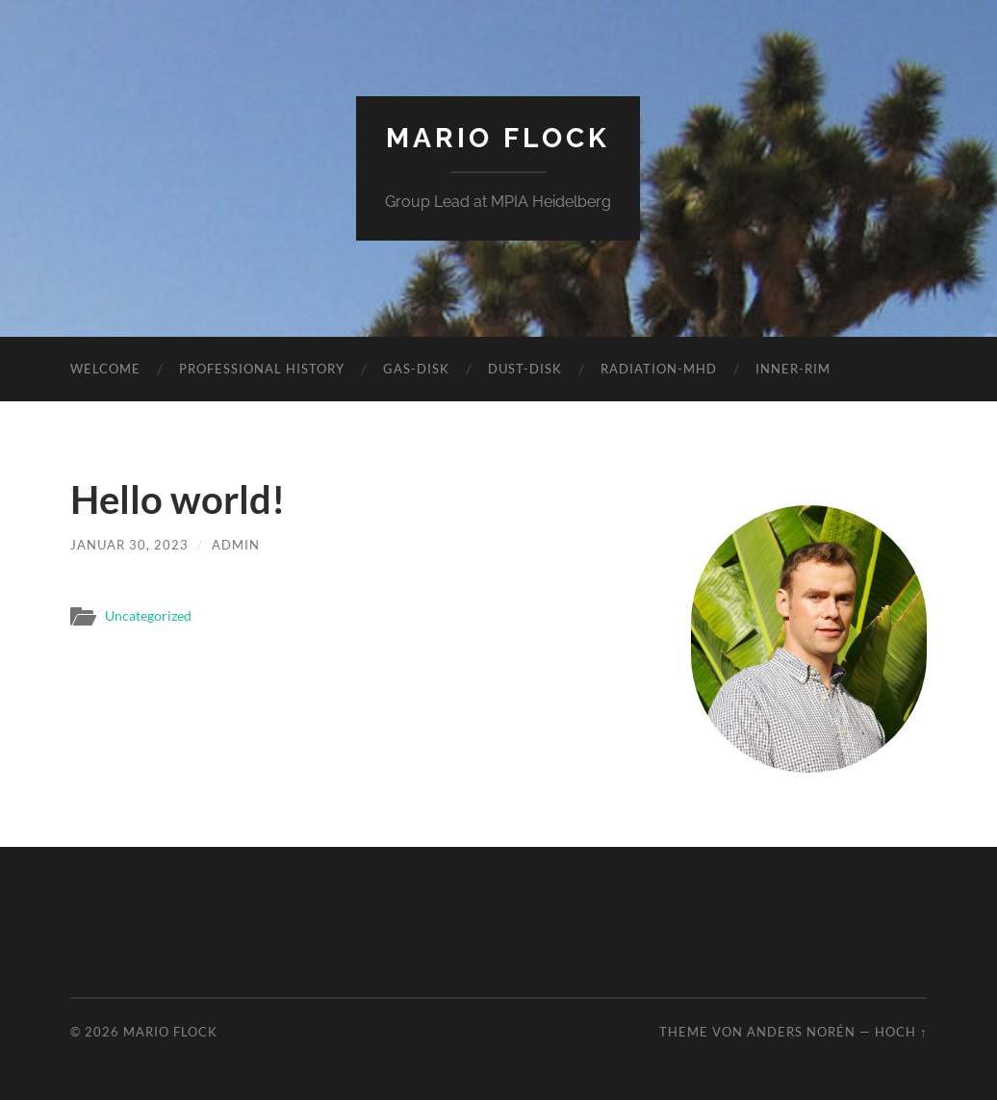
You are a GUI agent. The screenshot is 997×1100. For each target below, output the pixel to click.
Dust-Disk (525, 368)
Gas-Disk (416, 368)
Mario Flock (498, 138)
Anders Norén (801, 1031)
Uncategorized (148, 616)
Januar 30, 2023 (129, 544)
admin (236, 544)
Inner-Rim (793, 368)
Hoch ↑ (901, 1031)
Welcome (105, 368)
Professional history (262, 368)
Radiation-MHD (659, 368)
